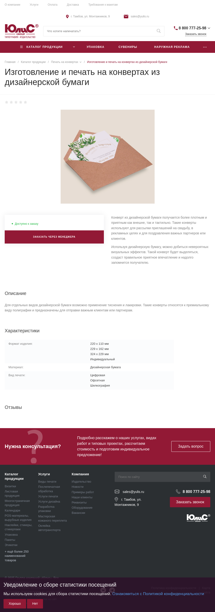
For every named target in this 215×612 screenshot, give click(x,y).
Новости (77, 486)
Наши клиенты (82, 497)
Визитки (10, 486)
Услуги (34, 4)
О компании (12, 4)
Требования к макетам (103, 4)
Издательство (81, 481)
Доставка (73, 4)
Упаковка (11, 534)
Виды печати (47, 481)
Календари (12, 510)
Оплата (52, 4)
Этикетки (11, 545)
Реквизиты (79, 502)
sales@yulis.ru (140, 16)
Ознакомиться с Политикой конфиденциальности (158, 594)
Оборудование (82, 507)
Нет (35, 603)
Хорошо (15, 603)
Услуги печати (48, 496)
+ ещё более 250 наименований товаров (17, 556)
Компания (80, 474)
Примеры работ (83, 492)
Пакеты (10, 540)
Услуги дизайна (49, 501)
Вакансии (78, 513)
